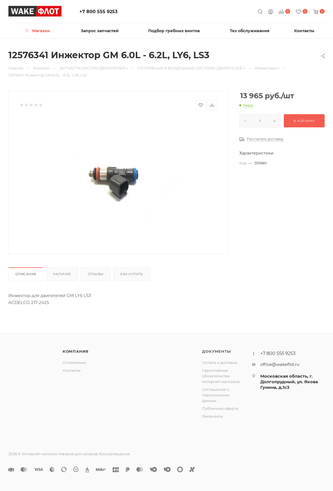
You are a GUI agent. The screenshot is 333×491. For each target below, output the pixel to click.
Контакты (72, 370)
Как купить (131, 274)
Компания (76, 351)
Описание (25, 274)
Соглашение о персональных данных (216, 395)
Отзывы (96, 274)
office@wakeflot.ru (279, 364)
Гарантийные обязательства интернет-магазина (221, 376)
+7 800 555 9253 (98, 11)
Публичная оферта (220, 408)
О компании (74, 362)
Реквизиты (212, 416)
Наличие (62, 274)
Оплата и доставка (219, 362)
